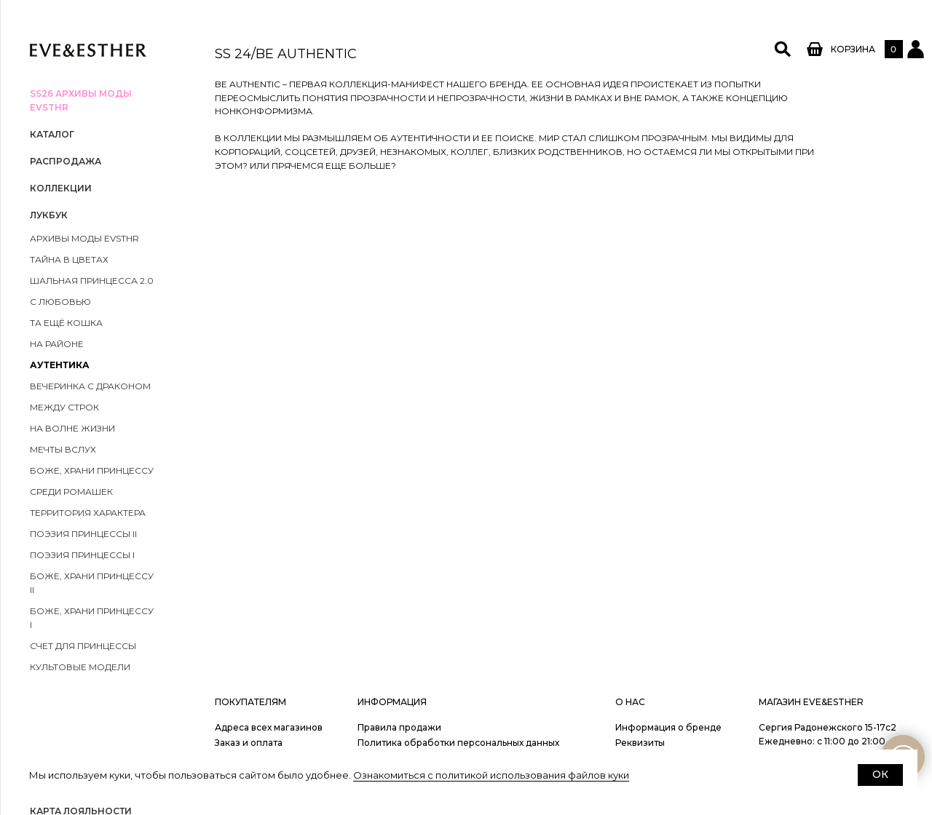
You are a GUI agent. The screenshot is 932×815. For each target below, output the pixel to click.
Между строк (64, 407)
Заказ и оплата (249, 742)
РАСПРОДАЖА (65, 161)
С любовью (60, 301)
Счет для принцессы (83, 645)
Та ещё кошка (66, 322)
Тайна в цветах (69, 259)
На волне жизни (72, 428)
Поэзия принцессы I (82, 554)
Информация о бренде (668, 727)
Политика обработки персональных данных (458, 742)
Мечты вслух (63, 449)
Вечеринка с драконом (90, 386)
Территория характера (88, 512)
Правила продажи (399, 727)
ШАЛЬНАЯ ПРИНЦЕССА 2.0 (92, 280)
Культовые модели (80, 666)
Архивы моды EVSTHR (84, 238)
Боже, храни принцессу (92, 470)
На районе (57, 343)
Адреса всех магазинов (269, 727)
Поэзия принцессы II (83, 533)
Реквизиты (640, 742)
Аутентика (60, 364)
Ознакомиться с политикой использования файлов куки (491, 775)
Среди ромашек (71, 491)
